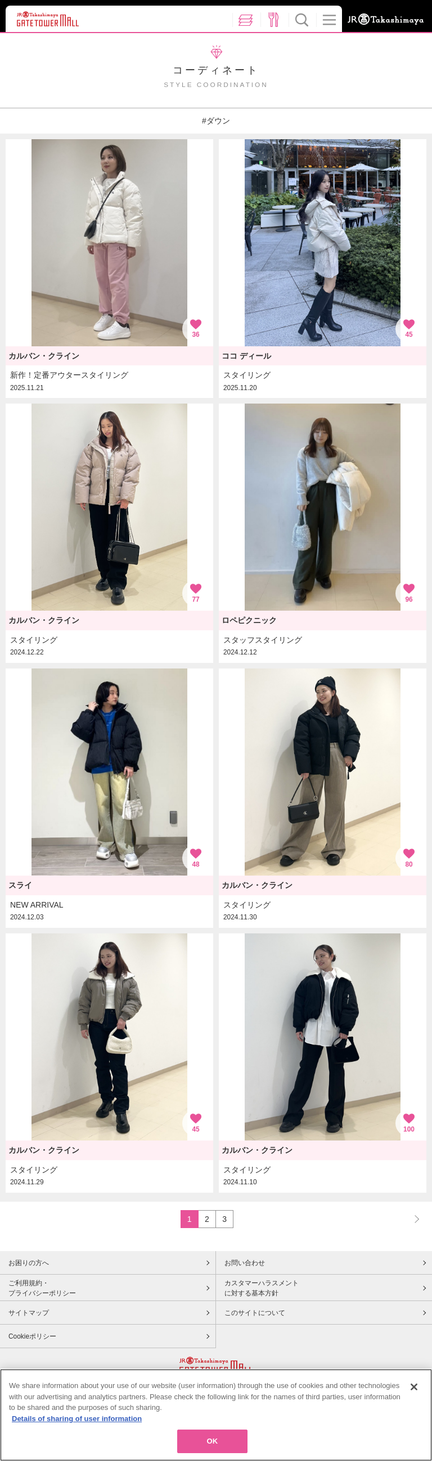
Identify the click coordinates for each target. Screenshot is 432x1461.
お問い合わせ (244, 1263)
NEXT (412, 1219)
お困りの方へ (28, 1263)
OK (212, 1441)
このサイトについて (254, 1313)
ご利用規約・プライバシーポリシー (42, 1288)
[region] (216, 1415)
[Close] (414, 1387)
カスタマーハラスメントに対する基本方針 (261, 1288)
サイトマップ (28, 1313)
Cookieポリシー (32, 1336)
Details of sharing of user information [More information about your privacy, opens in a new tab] (77, 1418)
